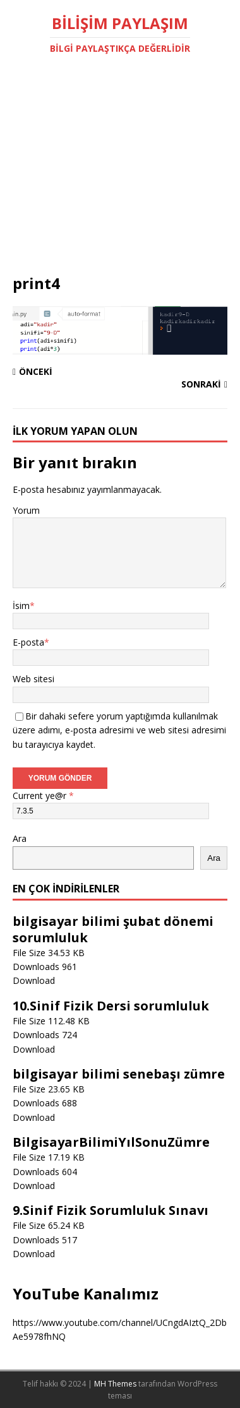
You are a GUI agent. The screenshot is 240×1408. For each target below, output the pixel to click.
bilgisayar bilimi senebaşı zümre (119, 1073)
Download (34, 980)
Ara (20, 838)
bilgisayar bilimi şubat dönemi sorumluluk (113, 929)
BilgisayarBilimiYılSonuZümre (111, 1142)
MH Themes (115, 1383)
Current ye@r (43, 796)
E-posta (28, 642)
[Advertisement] (120, 178)
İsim (21, 606)
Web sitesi (33, 679)
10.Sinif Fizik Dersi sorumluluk (111, 1005)
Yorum (26, 510)
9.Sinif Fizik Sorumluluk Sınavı (110, 1210)
